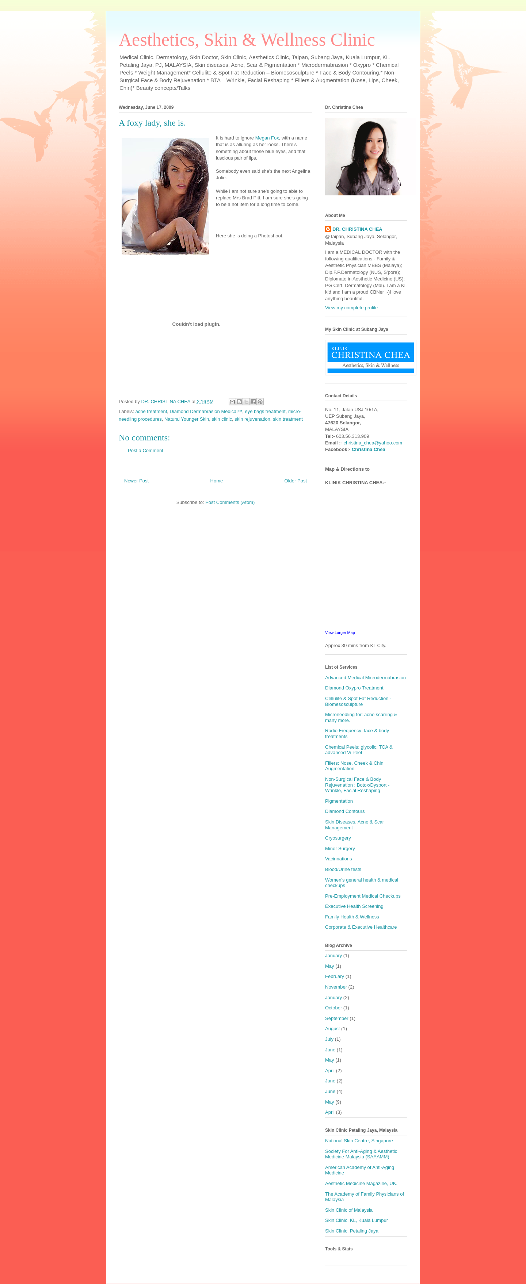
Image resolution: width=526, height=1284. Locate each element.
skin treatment (288, 419)
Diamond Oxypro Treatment (354, 688)
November (336, 987)
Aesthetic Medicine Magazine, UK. (361, 1183)
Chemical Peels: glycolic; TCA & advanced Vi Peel (359, 750)
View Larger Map (340, 632)
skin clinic (221, 419)
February (334, 976)
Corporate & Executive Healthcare (361, 927)
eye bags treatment (265, 411)
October (333, 1007)
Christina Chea (368, 449)
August (332, 1028)
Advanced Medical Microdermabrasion (365, 677)
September (336, 1018)
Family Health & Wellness (352, 917)
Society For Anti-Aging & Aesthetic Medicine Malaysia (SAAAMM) (361, 1154)
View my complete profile (351, 307)
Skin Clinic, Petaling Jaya (351, 1231)
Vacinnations (338, 858)
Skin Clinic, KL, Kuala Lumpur (356, 1220)
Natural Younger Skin (186, 419)
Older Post (296, 481)
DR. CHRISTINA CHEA (357, 229)
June (330, 1049)
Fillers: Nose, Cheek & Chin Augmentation (354, 766)
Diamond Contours (345, 811)
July (329, 1039)
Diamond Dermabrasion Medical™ (206, 411)
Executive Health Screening (354, 906)
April (330, 1070)
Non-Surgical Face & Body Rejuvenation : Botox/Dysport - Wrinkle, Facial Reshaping (357, 784)
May (329, 966)
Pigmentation (339, 801)
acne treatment (151, 411)
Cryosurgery (338, 838)
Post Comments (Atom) (230, 502)
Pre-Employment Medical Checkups (363, 896)
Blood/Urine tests (343, 869)
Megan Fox (267, 138)
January (333, 955)
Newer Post (136, 481)
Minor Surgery (340, 848)
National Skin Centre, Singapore (359, 1140)
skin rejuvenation (252, 419)
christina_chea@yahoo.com (373, 443)
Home (216, 481)
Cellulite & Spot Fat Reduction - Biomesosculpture (358, 701)
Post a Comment (145, 450)
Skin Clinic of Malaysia (349, 1210)
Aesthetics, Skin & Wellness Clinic (247, 39)
